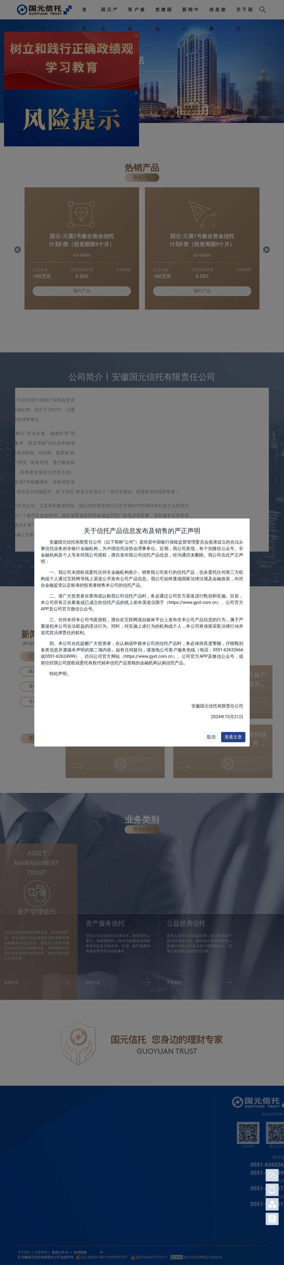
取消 (211, 737)
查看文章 (233, 737)
